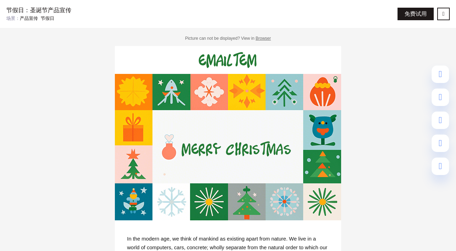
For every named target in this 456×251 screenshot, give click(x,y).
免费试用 (415, 14)
